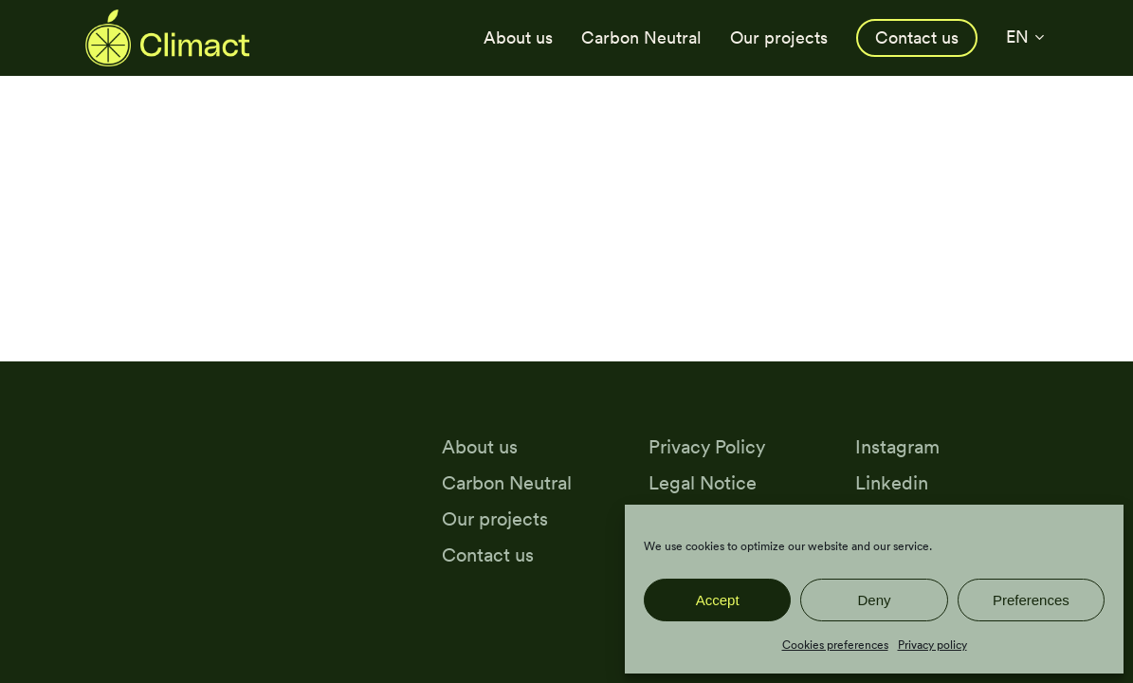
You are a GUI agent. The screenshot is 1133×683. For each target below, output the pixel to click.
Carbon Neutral (507, 482)
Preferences (1031, 600)
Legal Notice (703, 482)
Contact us (488, 554)
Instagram (897, 446)
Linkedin (891, 482)
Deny (873, 600)
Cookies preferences (835, 644)
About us (480, 446)
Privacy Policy (707, 446)
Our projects (495, 518)
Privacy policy (932, 644)
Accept (718, 600)
